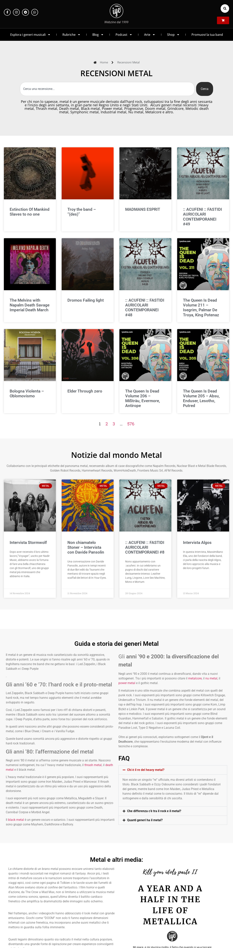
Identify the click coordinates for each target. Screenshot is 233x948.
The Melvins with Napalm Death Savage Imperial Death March (29, 305)
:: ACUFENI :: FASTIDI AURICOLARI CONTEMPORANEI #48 (144, 307)
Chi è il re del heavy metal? (145, 770)
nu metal (211, 678)
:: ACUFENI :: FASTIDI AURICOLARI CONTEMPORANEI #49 (202, 216)
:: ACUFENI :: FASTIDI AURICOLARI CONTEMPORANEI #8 (144, 547)
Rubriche (71, 34)
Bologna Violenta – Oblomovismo (27, 393)
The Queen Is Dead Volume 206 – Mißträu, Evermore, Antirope (142, 398)
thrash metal (93, 765)
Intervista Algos (197, 542)
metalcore (195, 678)
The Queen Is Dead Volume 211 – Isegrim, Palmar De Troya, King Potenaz (201, 307)
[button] (225, 8)
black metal (16, 820)
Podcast (124, 34)
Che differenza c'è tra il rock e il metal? (154, 811)
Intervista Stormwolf (28, 542)
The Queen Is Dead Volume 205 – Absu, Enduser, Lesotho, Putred (201, 398)
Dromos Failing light (85, 300)
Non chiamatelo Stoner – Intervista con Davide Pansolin (85, 547)
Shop (173, 34)
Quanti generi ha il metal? (145, 820)
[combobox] (107, 89)
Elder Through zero (84, 391)
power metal (126, 683)
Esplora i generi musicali (30, 34)
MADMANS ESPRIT (142, 209)
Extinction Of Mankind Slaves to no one (29, 212)
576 (130, 424)
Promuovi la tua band (207, 34)
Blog (98, 34)
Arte (149, 34)
